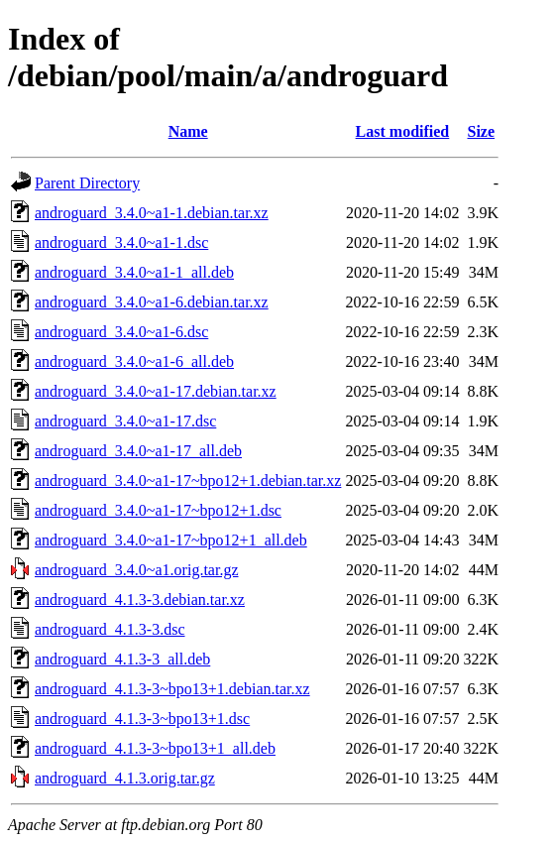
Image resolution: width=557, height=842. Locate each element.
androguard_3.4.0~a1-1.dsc (121, 242)
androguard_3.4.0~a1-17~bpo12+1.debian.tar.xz (188, 480)
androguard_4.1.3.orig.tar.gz (125, 778)
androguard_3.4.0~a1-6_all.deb (134, 361)
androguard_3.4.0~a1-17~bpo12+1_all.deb (171, 540)
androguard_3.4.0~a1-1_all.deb (134, 272)
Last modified (403, 131)
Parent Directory (87, 183)
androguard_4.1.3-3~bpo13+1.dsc (142, 718)
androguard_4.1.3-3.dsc (110, 629)
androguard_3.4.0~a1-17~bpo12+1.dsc (158, 510)
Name (188, 131)
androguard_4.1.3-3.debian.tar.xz (140, 599)
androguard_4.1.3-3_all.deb (122, 659)
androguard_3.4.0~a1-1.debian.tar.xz (152, 212)
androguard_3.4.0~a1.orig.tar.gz (136, 569)
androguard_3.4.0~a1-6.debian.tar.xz (152, 302)
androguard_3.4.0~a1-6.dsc (121, 331)
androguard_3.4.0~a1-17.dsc (125, 421)
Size (481, 131)
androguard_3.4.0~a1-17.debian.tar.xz (156, 391)
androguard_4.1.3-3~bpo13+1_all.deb (155, 748)
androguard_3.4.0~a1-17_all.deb (138, 450)
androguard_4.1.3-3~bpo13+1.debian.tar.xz (172, 688)
